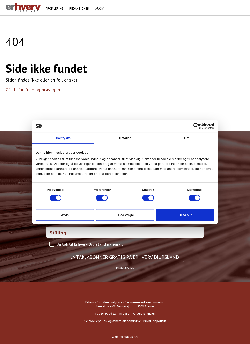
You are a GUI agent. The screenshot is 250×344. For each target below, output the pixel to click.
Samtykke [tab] (63, 138)
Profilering (54, 8)
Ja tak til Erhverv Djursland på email (90, 244)
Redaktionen (79, 8)
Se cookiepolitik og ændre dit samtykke (112, 321)
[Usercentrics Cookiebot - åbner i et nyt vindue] (196, 126)
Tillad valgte (125, 215)
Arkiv (99, 8)
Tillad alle (185, 215)
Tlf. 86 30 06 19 (105, 313)
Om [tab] (186, 138)
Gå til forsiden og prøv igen (33, 89)
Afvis (65, 215)
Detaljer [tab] (125, 138)
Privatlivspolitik (125, 267)
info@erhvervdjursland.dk (136, 313)
